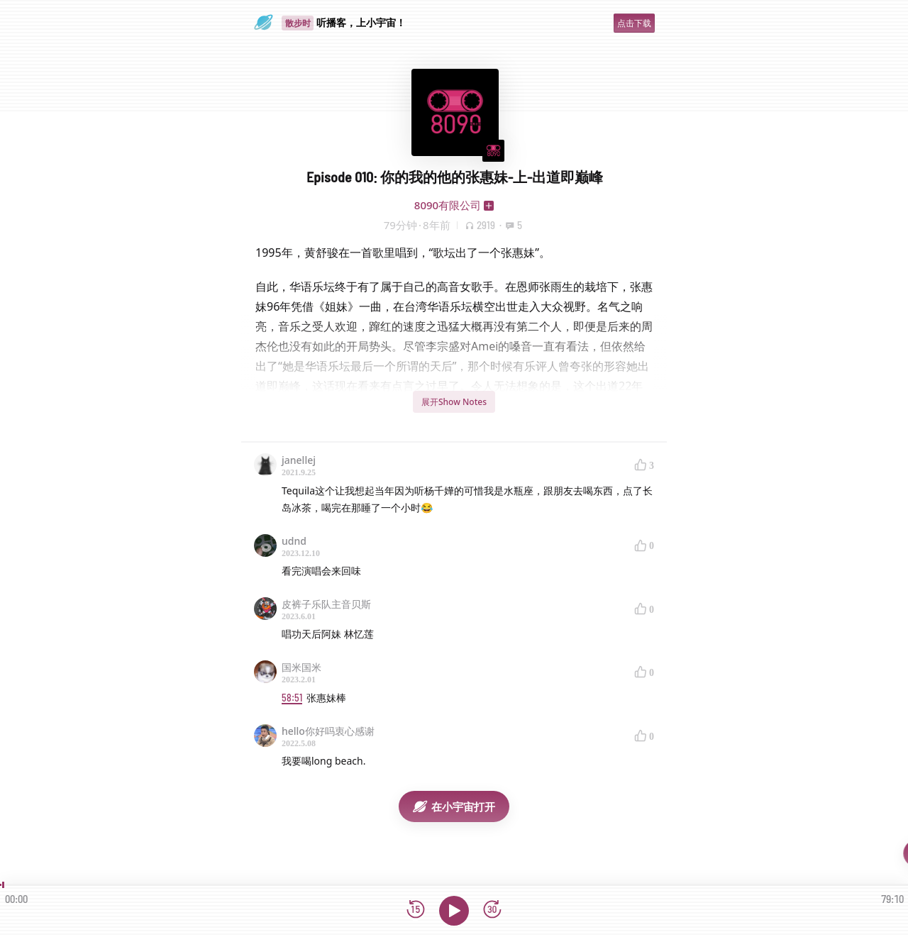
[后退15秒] (415, 910)
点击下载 (634, 23)
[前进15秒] (492, 910)
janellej (299, 460)
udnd (294, 541)
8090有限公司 (447, 205)
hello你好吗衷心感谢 (328, 731)
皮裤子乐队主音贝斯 (326, 604)
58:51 (292, 698)
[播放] (454, 911)
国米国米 (301, 667)
